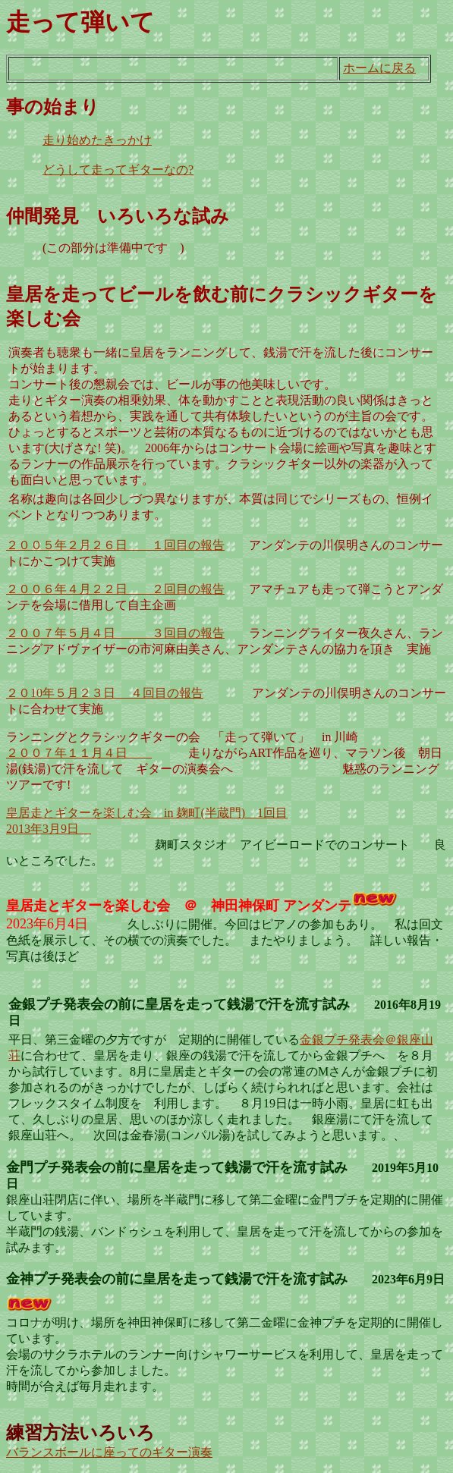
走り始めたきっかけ (97, 139)
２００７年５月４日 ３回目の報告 (115, 633)
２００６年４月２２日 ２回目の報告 (115, 589)
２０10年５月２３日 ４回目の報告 (104, 692)
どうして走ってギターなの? (117, 169)
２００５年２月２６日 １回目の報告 (115, 545)
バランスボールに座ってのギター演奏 (109, 1452)
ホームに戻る (379, 67)
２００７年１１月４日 (79, 752)
